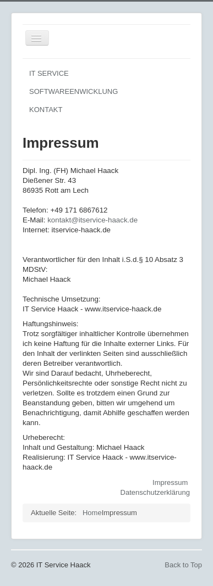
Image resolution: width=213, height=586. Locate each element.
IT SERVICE (49, 73)
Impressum (170, 482)
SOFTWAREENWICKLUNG (73, 91)
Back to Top (183, 565)
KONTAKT (45, 109)
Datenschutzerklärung (155, 492)
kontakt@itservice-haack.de (92, 220)
